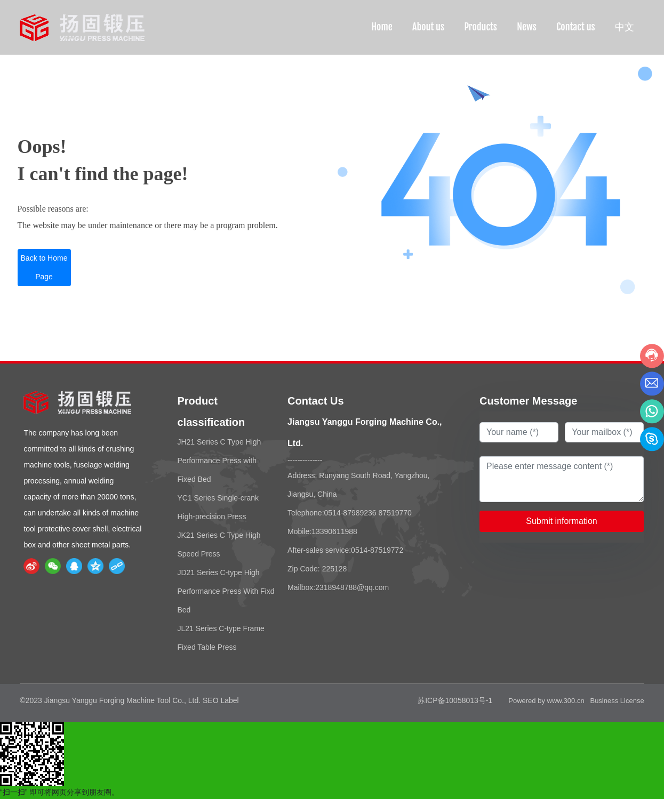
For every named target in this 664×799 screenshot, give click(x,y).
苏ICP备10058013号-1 (455, 700)
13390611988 (334, 531)
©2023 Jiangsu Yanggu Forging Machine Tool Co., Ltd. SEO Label (129, 700)
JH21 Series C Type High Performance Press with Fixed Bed (219, 460)
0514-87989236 (350, 513)
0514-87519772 (377, 550)
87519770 (395, 513)
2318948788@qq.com (352, 587)
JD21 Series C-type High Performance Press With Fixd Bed (225, 591)
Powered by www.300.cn (546, 701)
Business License (617, 701)
